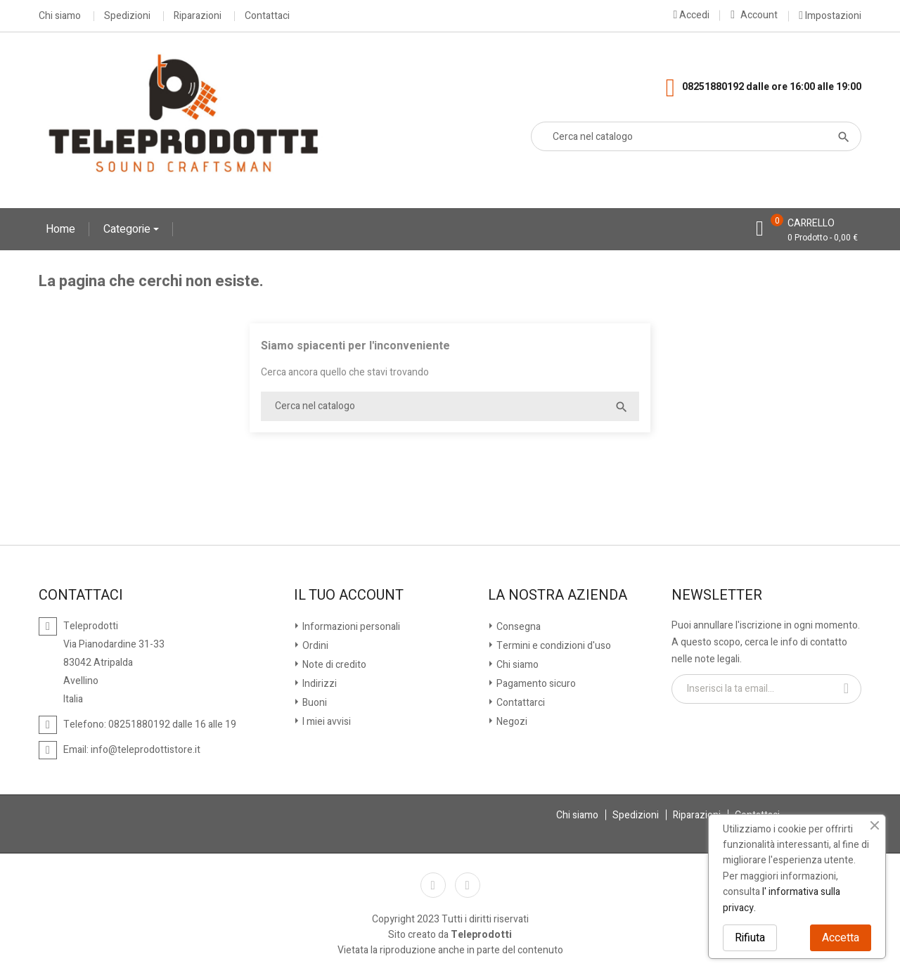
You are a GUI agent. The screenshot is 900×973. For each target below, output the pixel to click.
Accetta (840, 937)
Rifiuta (750, 937)
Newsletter (716, 595)
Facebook (433, 885)
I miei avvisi (325, 721)
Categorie (128, 229)
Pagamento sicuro (535, 683)
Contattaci (267, 16)
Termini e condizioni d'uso (552, 645)
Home (60, 229)
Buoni (313, 702)
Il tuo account (349, 595)
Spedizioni (127, 16)
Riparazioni (197, 16)
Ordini (314, 645)
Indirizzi (318, 683)
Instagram (467, 885)
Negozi (510, 721)
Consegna (517, 626)
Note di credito (333, 664)
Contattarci (519, 702)
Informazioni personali (350, 626)
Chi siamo (60, 16)
